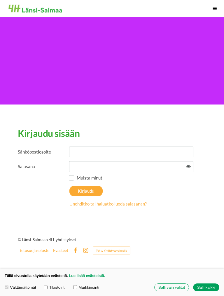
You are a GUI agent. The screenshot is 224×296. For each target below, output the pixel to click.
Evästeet (60, 250)
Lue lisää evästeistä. (87, 276)
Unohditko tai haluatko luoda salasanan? (108, 203)
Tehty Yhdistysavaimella (111, 250)
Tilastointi (54, 287)
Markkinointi (86, 287)
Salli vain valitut (171, 287)
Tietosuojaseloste (33, 250)
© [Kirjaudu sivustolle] (20, 239)
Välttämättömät (20, 287)
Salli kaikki (206, 287)
